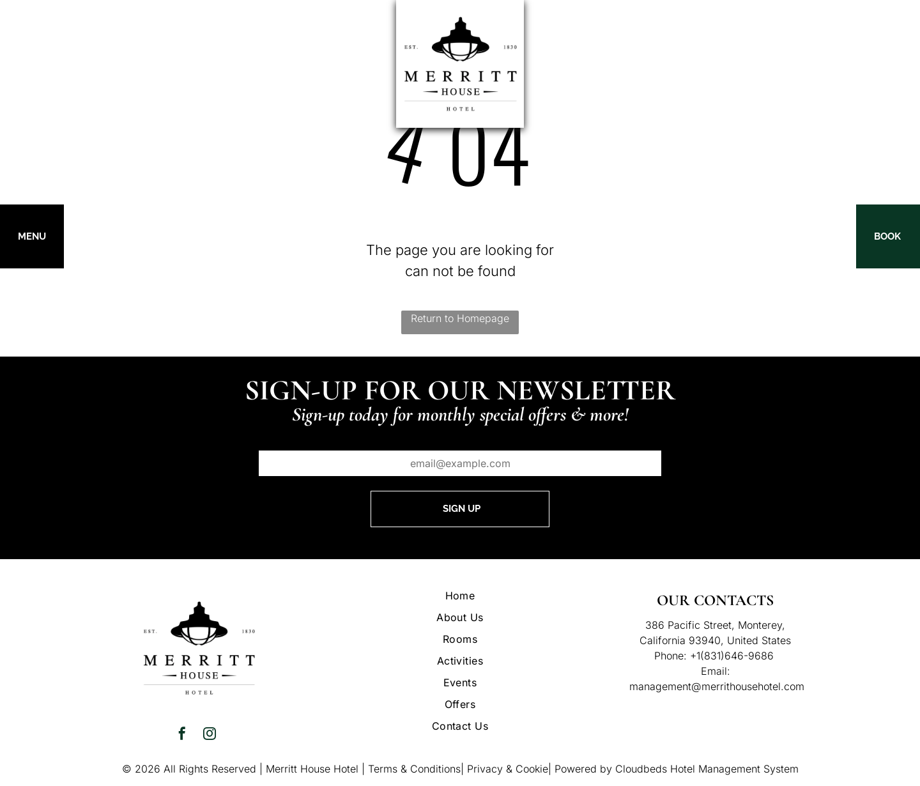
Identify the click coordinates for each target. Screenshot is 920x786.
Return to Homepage (460, 318)
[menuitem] (460, 595)
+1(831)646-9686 (732, 655)
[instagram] (209, 735)
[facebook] (182, 735)
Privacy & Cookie (507, 768)
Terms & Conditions (414, 768)
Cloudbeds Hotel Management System (707, 768)
